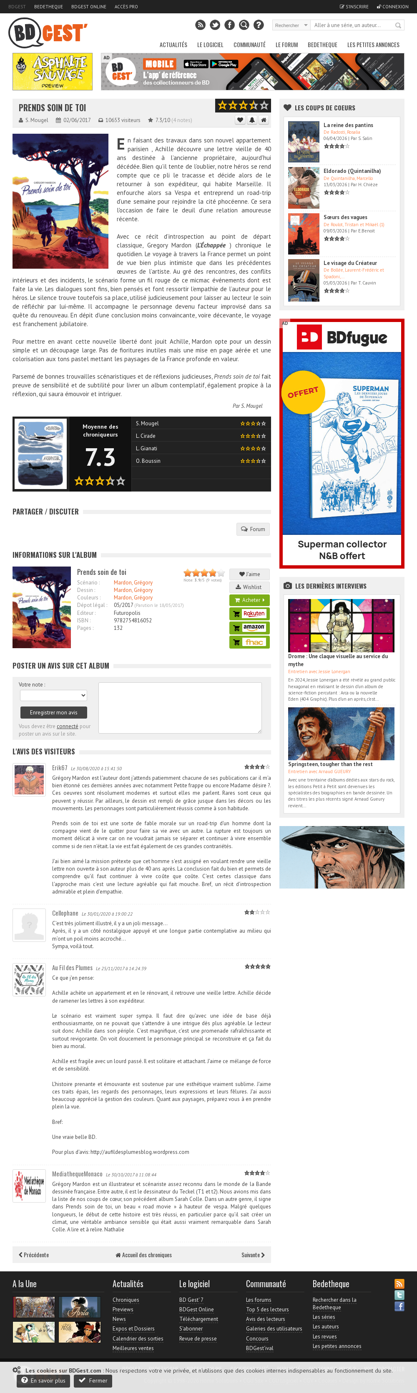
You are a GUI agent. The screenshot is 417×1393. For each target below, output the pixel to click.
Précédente (34, 1254)
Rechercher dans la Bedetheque (335, 1303)
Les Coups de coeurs (325, 107)
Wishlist (250, 587)
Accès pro (126, 7)
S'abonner (191, 1328)
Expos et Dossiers (134, 1328)
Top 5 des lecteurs (267, 1309)
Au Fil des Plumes (72, 967)
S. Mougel (252, 405)
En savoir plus (43, 1380)
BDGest (17, 7)
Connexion (393, 7)
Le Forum (287, 44)
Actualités (173, 44)
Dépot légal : (92, 605)
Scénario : (88, 582)
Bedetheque (48, 7)
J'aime (249, 574)
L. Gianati (146, 448)
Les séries (324, 1317)
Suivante (253, 1254)
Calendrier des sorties (138, 1338)
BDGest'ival (260, 1348)
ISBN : (83, 620)
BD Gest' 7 (191, 1299)
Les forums (258, 1299)
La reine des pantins (348, 125)
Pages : (85, 628)
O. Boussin (148, 460)
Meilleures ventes (133, 1348)
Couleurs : (88, 597)
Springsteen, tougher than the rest (330, 764)
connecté (67, 726)
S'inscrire (354, 7)
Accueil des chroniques (144, 1254)
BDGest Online (88, 7)
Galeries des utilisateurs (274, 1328)
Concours (257, 1338)
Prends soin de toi (52, 108)
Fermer (93, 1380)
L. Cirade (146, 435)
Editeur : (86, 613)
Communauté (250, 44)
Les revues (325, 1336)
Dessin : (86, 590)
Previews (123, 1309)
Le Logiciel (210, 44)
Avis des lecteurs (265, 1319)
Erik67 (60, 767)
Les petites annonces (373, 44)
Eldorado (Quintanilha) (352, 171)
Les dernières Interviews (331, 585)
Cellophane (65, 912)
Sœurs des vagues (345, 217)
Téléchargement (198, 1319)
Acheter (250, 600)
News (119, 1319)
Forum (253, 529)
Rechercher (398, 25)
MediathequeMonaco (77, 1173)
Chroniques (126, 1299)
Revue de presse (198, 1338)
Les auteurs (326, 1326)
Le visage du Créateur (350, 263)
